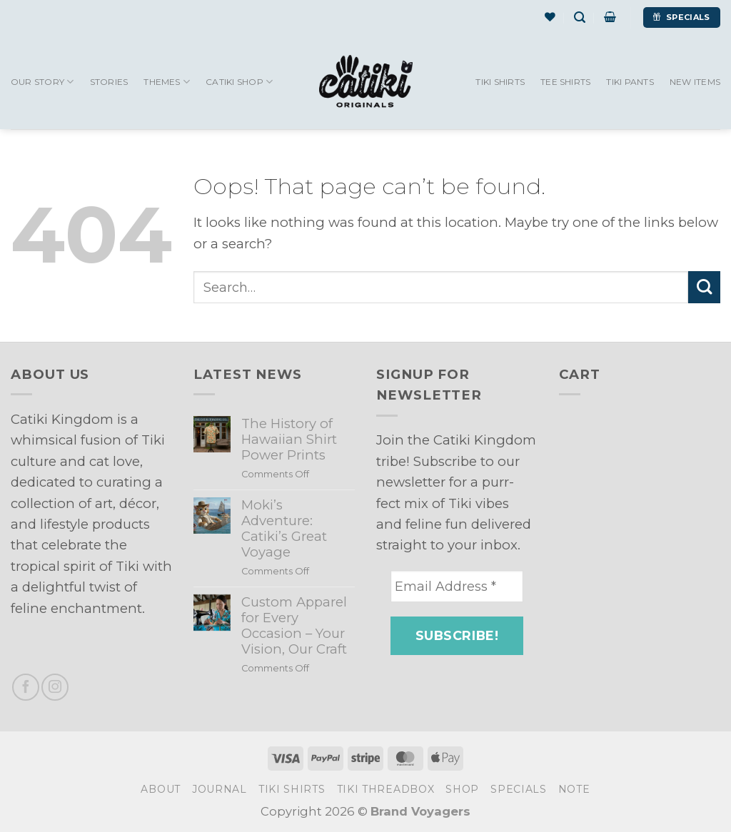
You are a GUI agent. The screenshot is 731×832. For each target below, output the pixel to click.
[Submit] (704, 287)
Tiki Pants (629, 81)
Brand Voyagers (420, 811)
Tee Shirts (565, 81)
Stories (109, 81)
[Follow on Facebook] (25, 687)
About (161, 789)
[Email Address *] (456, 586)
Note (574, 789)
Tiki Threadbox (386, 789)
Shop (462, 789)
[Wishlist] (550, 17)
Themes (166, 81)
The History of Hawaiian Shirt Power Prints (289, 439)
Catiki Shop (239, 81)
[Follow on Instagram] (55, 687)
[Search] (579, 17)
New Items (695, 81)
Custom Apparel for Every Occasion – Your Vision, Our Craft (294, 625)
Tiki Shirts (500, 81)
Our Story (42, 81)
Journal (219, 789)
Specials (518, 789)
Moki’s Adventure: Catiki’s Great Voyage (284, 528)
